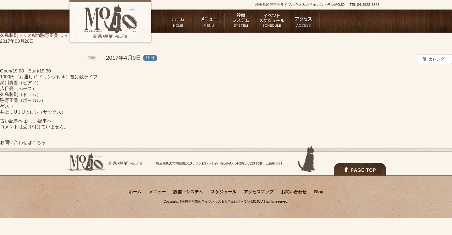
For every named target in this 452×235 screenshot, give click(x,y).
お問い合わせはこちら (23, 142)
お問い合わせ (335, 20)
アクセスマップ (304, 20)
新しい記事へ (38, 120)
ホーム (177, 20)
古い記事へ (11, 120)
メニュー (209, 20)
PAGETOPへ (360, 169)
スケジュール (272, 20)
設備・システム (240, 20)
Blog (367, 20)
